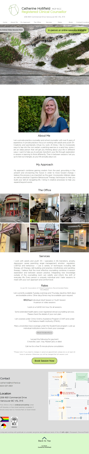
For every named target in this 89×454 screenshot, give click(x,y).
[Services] (48, 22)
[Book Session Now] (44, 361)
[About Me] (14, 22)
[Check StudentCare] (44, 332)
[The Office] (37, 22)
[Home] (5, 22)
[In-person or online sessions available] (67, 30)
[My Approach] (25, 22)
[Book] (70, 22)
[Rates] (59, 22)
